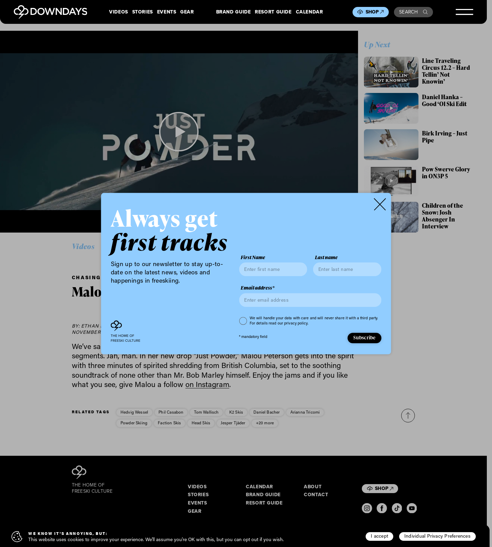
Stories (142, 12)
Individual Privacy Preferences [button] (437, 536)
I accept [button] (379, 536)
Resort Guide (273, 12)
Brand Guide (233, 12)
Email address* (257, 288)
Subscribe (364, 337)
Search (413, 12)
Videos (118, 12)
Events (166, 12)
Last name (326, 257)
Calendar (309, 12)
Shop (375, 12)
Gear (187, 12)
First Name (253, 257)
